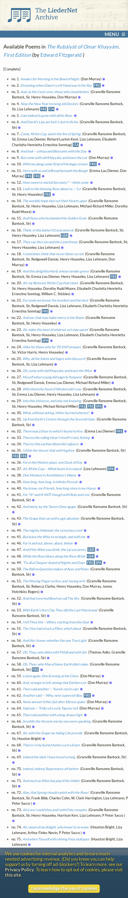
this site (13, 875)
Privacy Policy (19, 869)
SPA (45, 340)
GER (64, 235)
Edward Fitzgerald (61, 55)
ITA (51, 109)
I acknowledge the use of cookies (64, 888)
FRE (97, 85)
